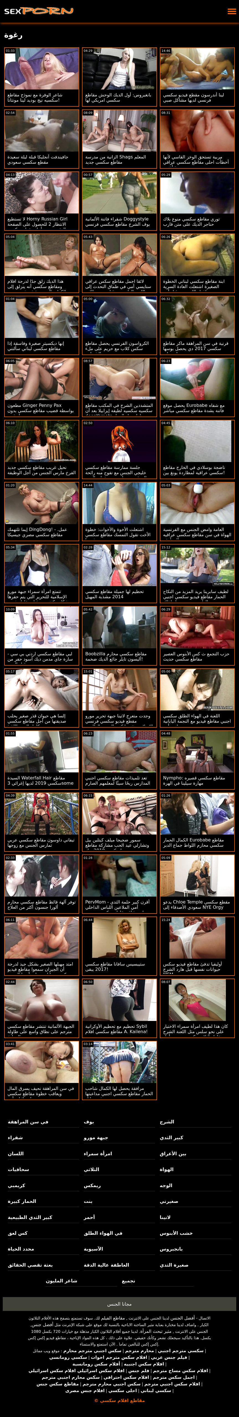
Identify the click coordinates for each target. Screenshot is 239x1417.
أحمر (89, 1217)
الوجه (166, 1185)
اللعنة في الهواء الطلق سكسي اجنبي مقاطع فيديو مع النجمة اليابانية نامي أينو (197, 721)
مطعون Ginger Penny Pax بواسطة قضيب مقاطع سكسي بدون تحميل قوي (40, 411)
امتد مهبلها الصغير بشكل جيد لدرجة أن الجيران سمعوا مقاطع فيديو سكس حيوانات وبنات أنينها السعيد (40, 969)
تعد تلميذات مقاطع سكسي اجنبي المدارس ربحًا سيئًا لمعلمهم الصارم (117, 780)
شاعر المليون (61, 1280)
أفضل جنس (42, 1324)
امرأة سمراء (98, 1153)
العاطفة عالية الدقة (106, 1265)
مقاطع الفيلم (113, 1318)
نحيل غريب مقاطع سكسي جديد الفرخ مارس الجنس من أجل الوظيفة (41, 470)
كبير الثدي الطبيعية (30, 1217)
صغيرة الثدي (174, 1265)
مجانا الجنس (119, 1304)
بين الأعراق (173, 1153)
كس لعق (17, 1233)
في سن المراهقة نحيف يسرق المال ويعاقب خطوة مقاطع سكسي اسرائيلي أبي (40, 1094)
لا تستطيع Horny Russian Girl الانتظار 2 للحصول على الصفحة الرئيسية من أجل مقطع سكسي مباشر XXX (37, 226)
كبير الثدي (171, 1137)
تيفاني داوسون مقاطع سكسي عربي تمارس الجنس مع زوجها (40, 842)
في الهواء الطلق (103, 1233)
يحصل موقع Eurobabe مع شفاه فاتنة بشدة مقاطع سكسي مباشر (194, 408)
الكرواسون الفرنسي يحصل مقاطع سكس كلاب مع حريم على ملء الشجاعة (117, 348)
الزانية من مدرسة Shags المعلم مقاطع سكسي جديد (115, 159)
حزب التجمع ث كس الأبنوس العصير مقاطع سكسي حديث (196, 656)
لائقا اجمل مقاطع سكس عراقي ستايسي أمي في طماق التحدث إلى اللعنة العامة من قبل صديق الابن (118, 286)
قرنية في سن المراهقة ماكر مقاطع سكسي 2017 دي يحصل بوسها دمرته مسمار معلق (195, 348)
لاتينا (165, 1217)
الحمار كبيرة (22, 1201)
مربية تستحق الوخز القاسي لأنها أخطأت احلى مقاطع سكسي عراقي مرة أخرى (196, 162)
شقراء (15, 1137)
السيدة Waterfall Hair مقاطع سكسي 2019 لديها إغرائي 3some (40, 780)
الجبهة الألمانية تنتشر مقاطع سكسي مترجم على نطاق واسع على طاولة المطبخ (40, 1031)
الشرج (167, 1122)
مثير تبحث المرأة (155, 1331)
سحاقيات (18, 1169)
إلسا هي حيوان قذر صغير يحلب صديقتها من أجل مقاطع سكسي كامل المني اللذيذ (36, 721)
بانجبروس (171, 1249)
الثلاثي (91, 1169)
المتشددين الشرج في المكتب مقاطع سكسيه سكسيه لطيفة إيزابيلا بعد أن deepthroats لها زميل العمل (119, 411)
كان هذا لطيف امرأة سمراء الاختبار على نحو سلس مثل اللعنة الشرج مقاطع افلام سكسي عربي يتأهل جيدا (195, 1034)
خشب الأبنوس (176, 1233)
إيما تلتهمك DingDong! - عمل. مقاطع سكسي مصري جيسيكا (37, 532)
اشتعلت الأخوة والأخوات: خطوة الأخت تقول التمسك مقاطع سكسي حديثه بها (118, 535)
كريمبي (16, 1185)
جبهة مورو (96, 1137)
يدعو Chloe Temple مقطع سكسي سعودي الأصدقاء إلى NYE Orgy (196, 904)
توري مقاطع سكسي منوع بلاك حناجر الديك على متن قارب (191, 221)
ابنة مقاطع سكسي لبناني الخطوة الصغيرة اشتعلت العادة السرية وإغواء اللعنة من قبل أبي (194, 286)
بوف (89, 1122)
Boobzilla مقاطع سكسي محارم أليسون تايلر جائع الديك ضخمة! (116, 656)
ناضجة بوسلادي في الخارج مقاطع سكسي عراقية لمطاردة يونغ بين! (194, 470)
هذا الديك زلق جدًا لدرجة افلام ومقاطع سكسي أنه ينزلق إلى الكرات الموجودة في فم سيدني (36, 286)
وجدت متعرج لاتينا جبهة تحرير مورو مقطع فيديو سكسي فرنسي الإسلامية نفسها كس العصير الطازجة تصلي (119, 723)
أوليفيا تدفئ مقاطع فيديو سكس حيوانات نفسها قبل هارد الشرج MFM (192, 969)
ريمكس (92, 1185)
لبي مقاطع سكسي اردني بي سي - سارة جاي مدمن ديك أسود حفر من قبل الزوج (40, 659)
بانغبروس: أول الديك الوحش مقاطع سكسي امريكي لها (118, 97)
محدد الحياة (21, 1249)
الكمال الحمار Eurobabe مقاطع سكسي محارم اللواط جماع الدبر (193, 842)
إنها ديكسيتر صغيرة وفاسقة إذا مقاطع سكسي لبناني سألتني (35, 346)
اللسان (16, 1153)
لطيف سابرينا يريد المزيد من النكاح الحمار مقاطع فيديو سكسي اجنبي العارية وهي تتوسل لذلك (195, 597)
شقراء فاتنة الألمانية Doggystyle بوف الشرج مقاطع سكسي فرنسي (117, 221)
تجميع (128, 1280)
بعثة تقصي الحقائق (30, 1265)
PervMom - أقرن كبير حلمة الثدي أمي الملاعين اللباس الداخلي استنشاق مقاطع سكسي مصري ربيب (117, 909)
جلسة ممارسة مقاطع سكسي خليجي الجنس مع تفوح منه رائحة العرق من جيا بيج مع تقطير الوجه (116, 473)
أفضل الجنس (182, 1318)
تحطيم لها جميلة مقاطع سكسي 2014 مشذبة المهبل (114, 594)
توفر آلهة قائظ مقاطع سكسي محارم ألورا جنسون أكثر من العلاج (41, 904)
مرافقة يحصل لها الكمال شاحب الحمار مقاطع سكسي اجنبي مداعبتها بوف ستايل (119, 1094)
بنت (88, 1201)
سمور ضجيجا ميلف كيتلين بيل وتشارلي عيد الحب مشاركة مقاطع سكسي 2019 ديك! (117, 845)
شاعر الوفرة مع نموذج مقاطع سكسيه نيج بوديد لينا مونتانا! (35, 97)
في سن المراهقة (28, 1122)
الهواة (167, 1169)
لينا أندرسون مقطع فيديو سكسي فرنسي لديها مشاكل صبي (193, 97)
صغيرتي (169, 1201)
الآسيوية (93, 1249)
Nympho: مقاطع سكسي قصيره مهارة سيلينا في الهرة (194, 780)
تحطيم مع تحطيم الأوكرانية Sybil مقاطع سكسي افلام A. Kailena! (116, 1029)
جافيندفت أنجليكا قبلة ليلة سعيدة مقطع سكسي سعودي (37, 159)
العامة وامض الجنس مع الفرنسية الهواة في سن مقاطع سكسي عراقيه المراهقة (197, 535)
